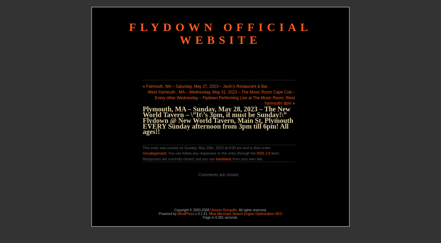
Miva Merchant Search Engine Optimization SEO (245, 214)
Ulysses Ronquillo (223, 210)
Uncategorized (154, 153)
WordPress (186, 214)
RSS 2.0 (263, 153)
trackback (223, 159)
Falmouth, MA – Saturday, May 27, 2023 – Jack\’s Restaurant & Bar (207, 86)
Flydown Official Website (220, 33)
